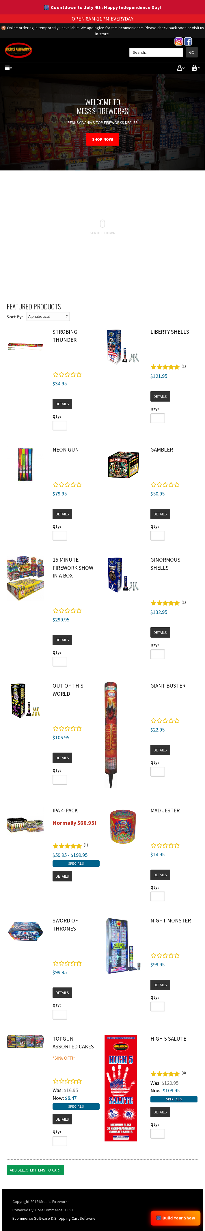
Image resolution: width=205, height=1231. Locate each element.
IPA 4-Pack (65, 810)
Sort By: (15, 317)
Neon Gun (66, 449)
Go (192, 52)
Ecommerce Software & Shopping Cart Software (54, 1218)
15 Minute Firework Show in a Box (73, 567)
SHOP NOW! (102, 139)
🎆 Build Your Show (175, 1218)
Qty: (57, 416)
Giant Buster (167, 685)
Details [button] (62, 403)
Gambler (161, 449)
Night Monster (170, 920)
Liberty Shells (169, 331)
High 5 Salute (168, 1038)
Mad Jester (165, 810)
